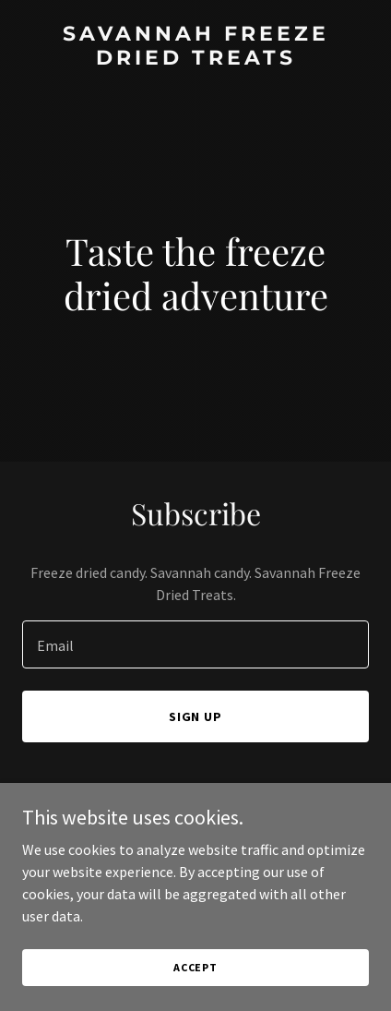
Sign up (196, 716)
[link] (195, 59)
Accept (195, 967)
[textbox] (195, 644)
